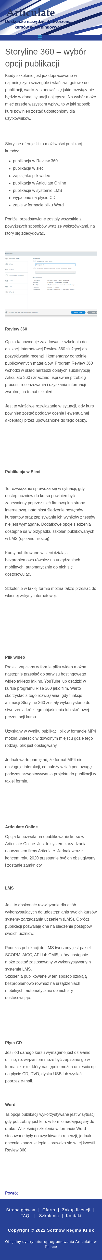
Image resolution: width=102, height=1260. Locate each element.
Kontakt (73, 1216)
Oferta (48, 1210)
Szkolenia (49, 1216)
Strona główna (20, 1210)
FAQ (24, 1216)
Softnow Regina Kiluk (70, 1230)
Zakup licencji (75, 1210)
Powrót (11, 1193)
